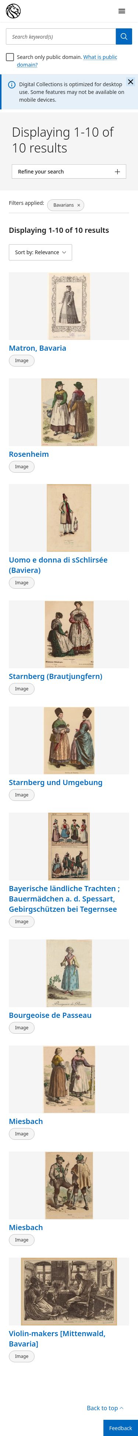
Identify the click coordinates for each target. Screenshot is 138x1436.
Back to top (105, 1408)
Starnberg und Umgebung (56, 782)
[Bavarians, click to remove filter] (65, 205)
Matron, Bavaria (37, 348)
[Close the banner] (130, 81)
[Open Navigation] (122, 11)
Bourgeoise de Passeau (50, 1015)
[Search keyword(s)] (61, 36)
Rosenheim (29, 454)
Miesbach (26, 1121)
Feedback (120, 1428)
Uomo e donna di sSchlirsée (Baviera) (58, 565)
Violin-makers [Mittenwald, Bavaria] (57, 1338)
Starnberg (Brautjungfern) (55, 676)
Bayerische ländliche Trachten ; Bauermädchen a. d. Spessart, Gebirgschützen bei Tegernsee (64, 898)
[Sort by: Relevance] (40, 252)
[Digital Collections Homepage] (13, 11)
